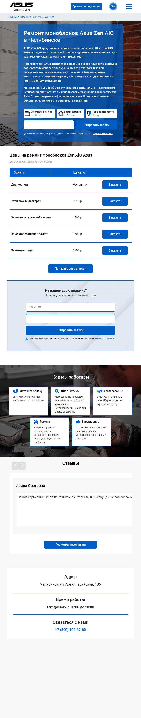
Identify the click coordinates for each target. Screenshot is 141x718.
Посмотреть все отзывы (70, 544)
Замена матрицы (22, 250)
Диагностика (19, 184)
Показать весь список (70, 269)
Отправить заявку (96, 125)
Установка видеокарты (26, 201)
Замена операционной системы (31, 217)
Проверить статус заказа (86, 6)
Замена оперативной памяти (29, 234)
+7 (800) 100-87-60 (70, 630)
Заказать (115, 185)
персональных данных (103, 133)
